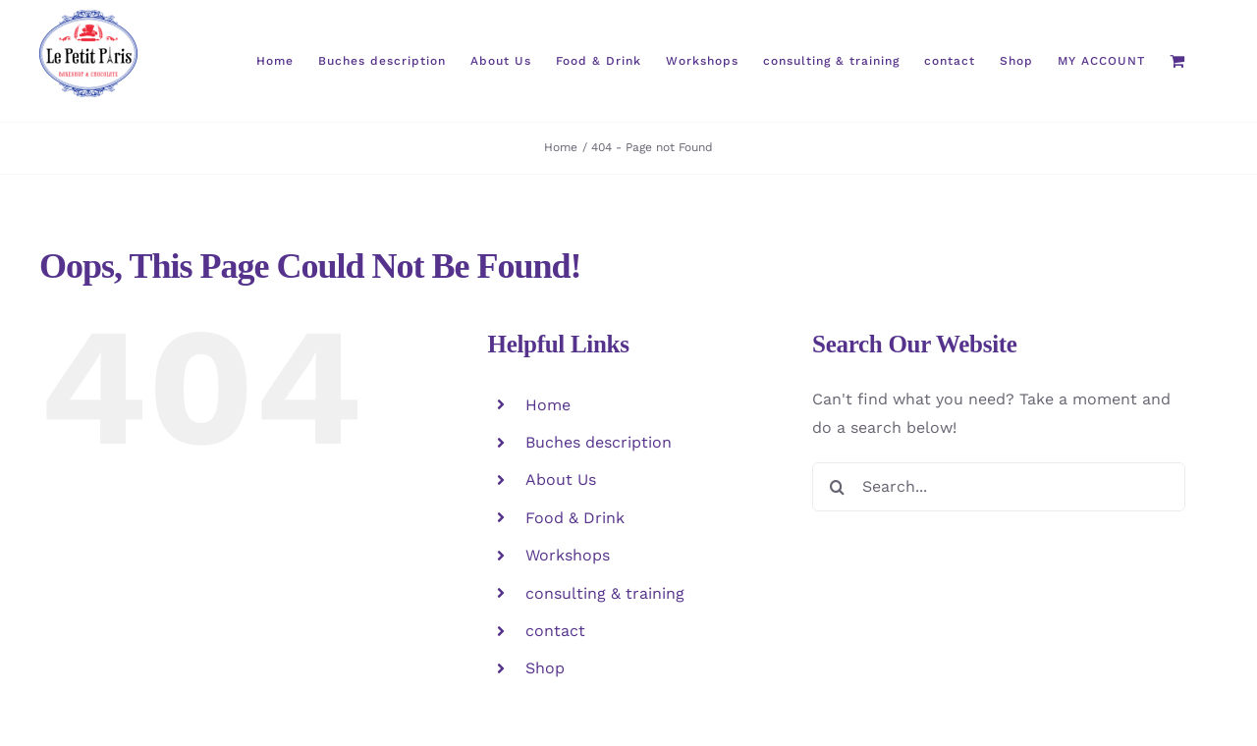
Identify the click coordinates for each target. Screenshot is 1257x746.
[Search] (836, 486)
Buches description (598, 442)
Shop (545, 668)
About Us (560, 479)
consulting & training (604, 593)
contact (555, 630)
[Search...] (998, 486)
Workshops (567, 555)
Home (548, 405)
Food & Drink (575, 517)
